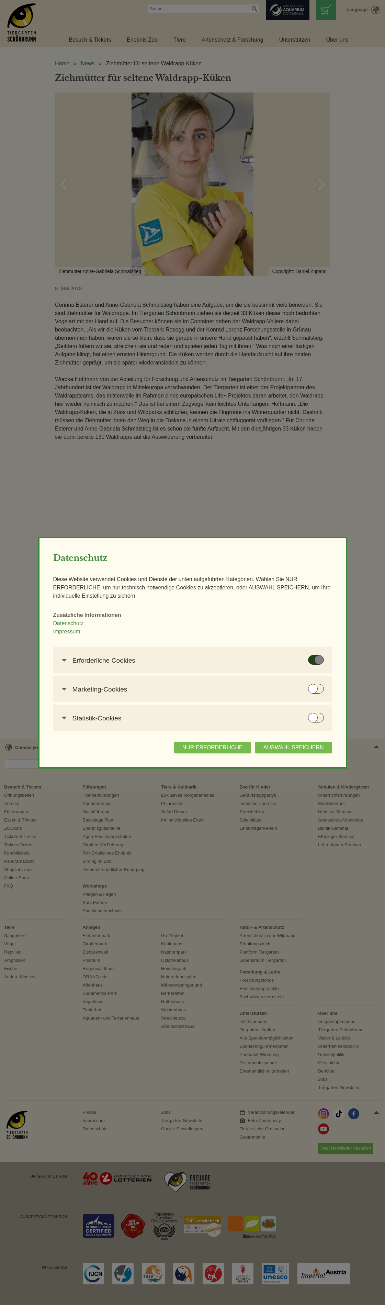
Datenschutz (68, 623)
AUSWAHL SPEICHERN (293, 747)
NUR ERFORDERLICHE (212, 747)
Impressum (66, 631)
